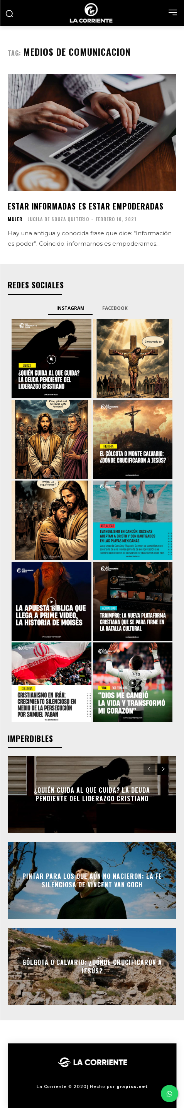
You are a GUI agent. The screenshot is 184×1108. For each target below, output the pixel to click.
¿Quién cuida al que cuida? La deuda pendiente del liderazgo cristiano (92, 794)
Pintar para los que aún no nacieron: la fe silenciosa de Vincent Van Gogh (92, 880)
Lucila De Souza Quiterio (58, 219)
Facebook (115, 308)
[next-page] (163, 769)
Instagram (70, 308)
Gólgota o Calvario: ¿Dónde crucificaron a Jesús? (92, 966)
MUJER (15, 219)
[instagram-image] (51, 358)
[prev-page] (149, 769)
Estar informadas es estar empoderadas (86, 206)
